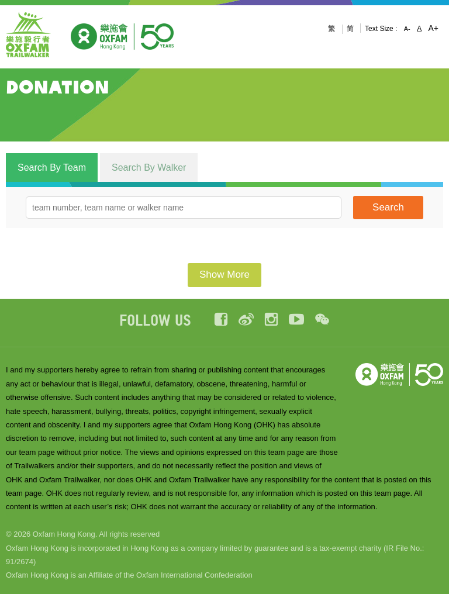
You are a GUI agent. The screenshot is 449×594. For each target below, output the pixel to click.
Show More (224, 274)
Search (388, 207)
